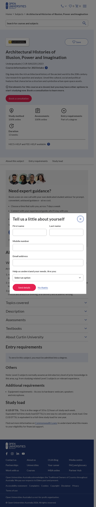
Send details (24, 287)
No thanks (43, 287)
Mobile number (21, 241)
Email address (20, 256)
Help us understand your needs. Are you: (34, 271)
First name (18, 226)
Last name (55, 226)
